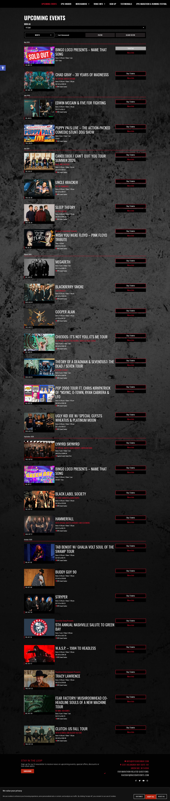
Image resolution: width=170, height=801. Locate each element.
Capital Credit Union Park (64, 463)
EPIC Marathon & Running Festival (151, 7)
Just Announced (63, 42)
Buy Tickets (131, 80)
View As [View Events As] (27, 30)
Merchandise (82, 7)
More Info (130, 59)
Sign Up (113, 7)
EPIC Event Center (62, 93)
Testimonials (126, 7)
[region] (85, 795)
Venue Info (99, 7)
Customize (130, 797)
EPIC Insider (66, 7)
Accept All (160, 797)
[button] (3, 68)
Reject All (145, 797)
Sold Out (131, 55)
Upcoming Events (49, 7)
